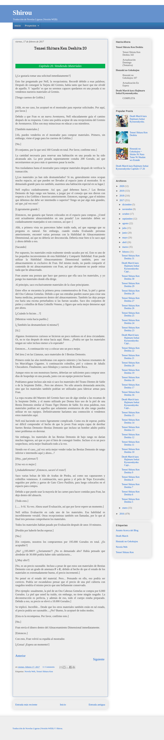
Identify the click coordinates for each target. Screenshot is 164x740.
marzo (125, 247)
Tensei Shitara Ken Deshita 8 (130, 478)
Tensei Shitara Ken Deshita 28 (130, 292)
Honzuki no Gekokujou (127, 541)
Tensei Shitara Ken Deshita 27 (130, 299)
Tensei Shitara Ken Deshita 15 (130, 414)
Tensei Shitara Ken (44, 671)
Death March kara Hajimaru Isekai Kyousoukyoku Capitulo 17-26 (132, 167)
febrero (126, 252)
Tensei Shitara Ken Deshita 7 (130, 485)
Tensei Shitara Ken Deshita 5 (130, 500)
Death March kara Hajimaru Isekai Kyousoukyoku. (138, 119)
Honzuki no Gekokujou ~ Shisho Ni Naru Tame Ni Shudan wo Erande (137, 154)
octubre (126, 214)
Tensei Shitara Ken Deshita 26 (130, 307)
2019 (122, 191)
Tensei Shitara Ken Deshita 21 (130, 356)
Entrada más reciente (26, 704)
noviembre (127, 209)
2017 (122, 200)
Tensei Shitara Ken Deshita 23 (130, 329)
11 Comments (49, 667)
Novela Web (30, 671)
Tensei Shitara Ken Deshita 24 (130, 321)
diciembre (127, 204)
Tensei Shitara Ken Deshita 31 (130, 257)
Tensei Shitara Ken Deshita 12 (130, 436)
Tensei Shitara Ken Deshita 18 (130, 379)
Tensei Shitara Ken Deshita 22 (130, 349)
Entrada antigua (97, 704)
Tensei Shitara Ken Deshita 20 (130, 364)
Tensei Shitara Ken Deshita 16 (130, 393)
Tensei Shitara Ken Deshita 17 (130, 386)
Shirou (22, 12)
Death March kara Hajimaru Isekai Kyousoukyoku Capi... (130, 267)
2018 (122, 195)
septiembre (127, 218)
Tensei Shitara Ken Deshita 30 (130, 277)
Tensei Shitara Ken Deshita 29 (130, 284)
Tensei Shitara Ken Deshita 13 (130, 428)
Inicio (18, 25)
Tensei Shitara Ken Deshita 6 (130, 493)
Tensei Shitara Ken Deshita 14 (130, 421)
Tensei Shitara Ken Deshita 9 (130, 471)
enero (125, 508)
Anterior (20, 655)
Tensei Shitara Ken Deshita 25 (130, 314)
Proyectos (30, 25)
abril (124, 242)
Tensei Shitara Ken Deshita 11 (130, 443)
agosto (125, 223)
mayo (125, 237)
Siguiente (99, 659)
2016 (122, 513)
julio (124, 228)
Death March (122, 536)
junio (125, 233)
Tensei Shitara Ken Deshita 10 (130, 450)
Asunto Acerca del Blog (127, 530)
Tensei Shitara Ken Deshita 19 (130, 371)
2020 (122, 186)
